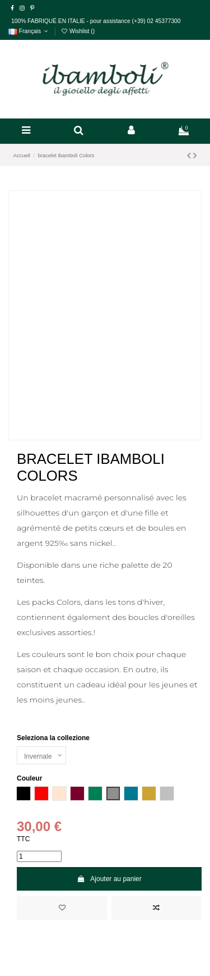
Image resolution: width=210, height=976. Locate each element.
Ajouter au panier (109, 879)
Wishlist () (77, 31)
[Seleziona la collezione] (41, 755)
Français (29, 31)
